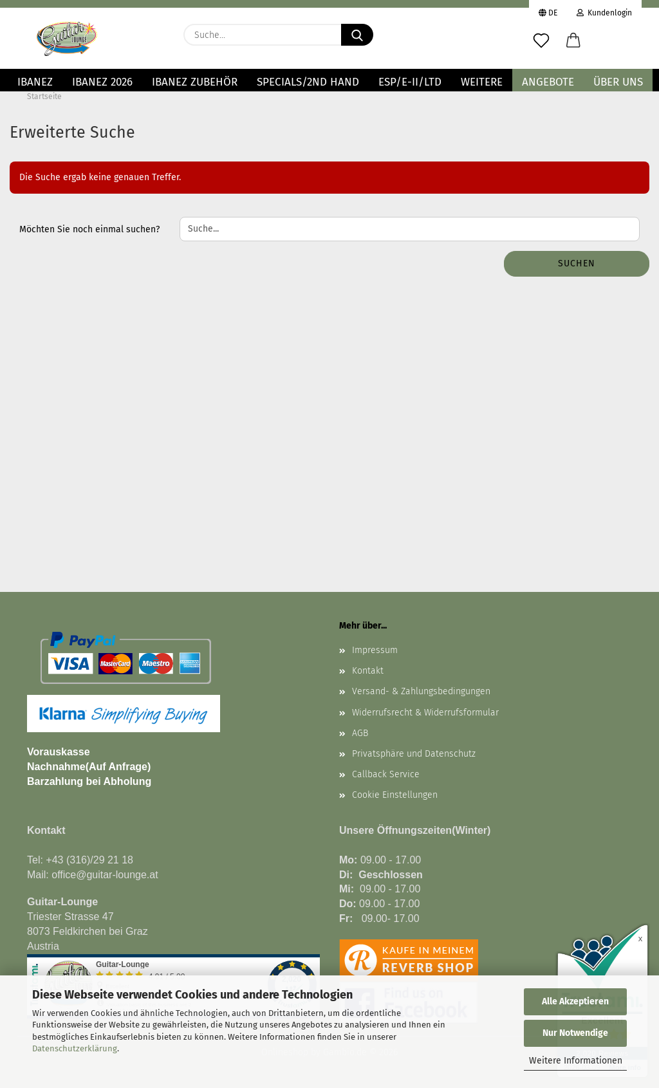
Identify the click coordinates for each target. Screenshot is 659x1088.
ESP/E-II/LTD (409, 82)
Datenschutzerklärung (74, 1048)
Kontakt (368, 670)
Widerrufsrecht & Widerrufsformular (425, 712)
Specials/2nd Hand (308, 82)
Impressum (375, 650)
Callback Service (386, 774)
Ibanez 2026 (102, 82)
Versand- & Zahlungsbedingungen (421, 691)
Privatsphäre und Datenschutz (414, 753)
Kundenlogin (604, 11)
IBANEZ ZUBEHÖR (194, 82)
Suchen (576, 263)
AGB (360, 733)
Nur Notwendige (575, 1033)
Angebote (548, 82)
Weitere (482, 82)
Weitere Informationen (575, 1060)
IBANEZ (35, 82)
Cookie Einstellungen (395, 794)
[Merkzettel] (541, 41)
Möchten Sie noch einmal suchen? (89, 229)
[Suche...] (357, 35)
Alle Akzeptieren (575, 1001)
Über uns (618, 82)
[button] (573, 41)
